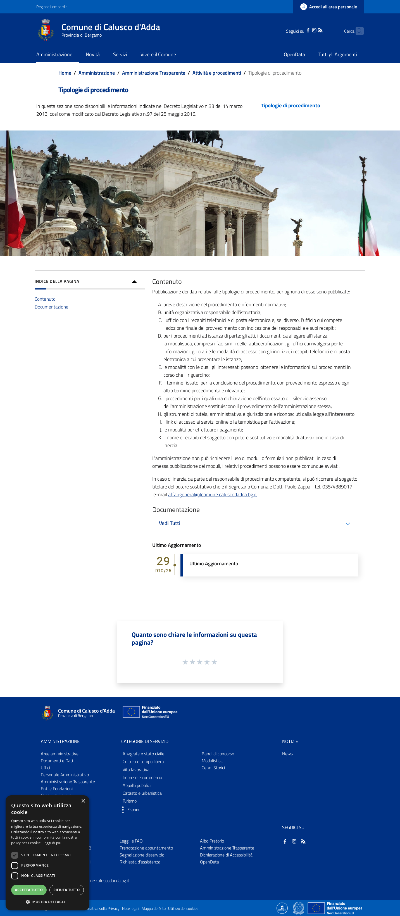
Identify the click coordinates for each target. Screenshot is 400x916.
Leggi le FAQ (131, 840)
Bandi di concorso (218, 753)
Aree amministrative (59, 753)
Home (64, 73)
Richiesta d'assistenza (140, 861)
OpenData (209, 861)
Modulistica (212, 760)
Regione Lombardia (52, 7)
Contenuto (45, 298)
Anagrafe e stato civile (143, 753)
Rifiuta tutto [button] (66, 889)
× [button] (83, 801)
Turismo (130, 801)
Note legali (130, 908)
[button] (129, 809)
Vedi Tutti (169, 523)
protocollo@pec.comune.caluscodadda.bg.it (89, 880)
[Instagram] (305, 29)
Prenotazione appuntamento (146, 847)
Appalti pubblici (137, 785)
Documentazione (51, 306)
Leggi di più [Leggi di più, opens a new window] (52, 843)
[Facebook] (299, 29)
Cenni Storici (213, 767)
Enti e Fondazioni (57, 788)
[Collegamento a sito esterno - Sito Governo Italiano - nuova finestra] (299, 907)
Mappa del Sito (154, 908)
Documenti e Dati (57, 760)
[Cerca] (357, 31)
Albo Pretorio (212, 840)
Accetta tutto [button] (29, 889)
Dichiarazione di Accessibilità (226, 854)
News (287, 753)
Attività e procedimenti (216, 73)
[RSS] (312, 29)
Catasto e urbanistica (142, 793)
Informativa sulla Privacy (99, 908)
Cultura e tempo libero (143, 761)
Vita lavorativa (136, 769)
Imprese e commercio (142, 777)
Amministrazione (96, 73)
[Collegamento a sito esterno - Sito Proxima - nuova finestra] (282, 907)
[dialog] (47, 852)
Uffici (45, 767)
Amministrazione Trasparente (153, 73)
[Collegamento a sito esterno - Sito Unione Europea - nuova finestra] (149, 713)
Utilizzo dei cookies (183, 908)
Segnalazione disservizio (142, 854)
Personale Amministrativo (65, 774)
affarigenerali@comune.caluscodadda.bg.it (212, 494)
